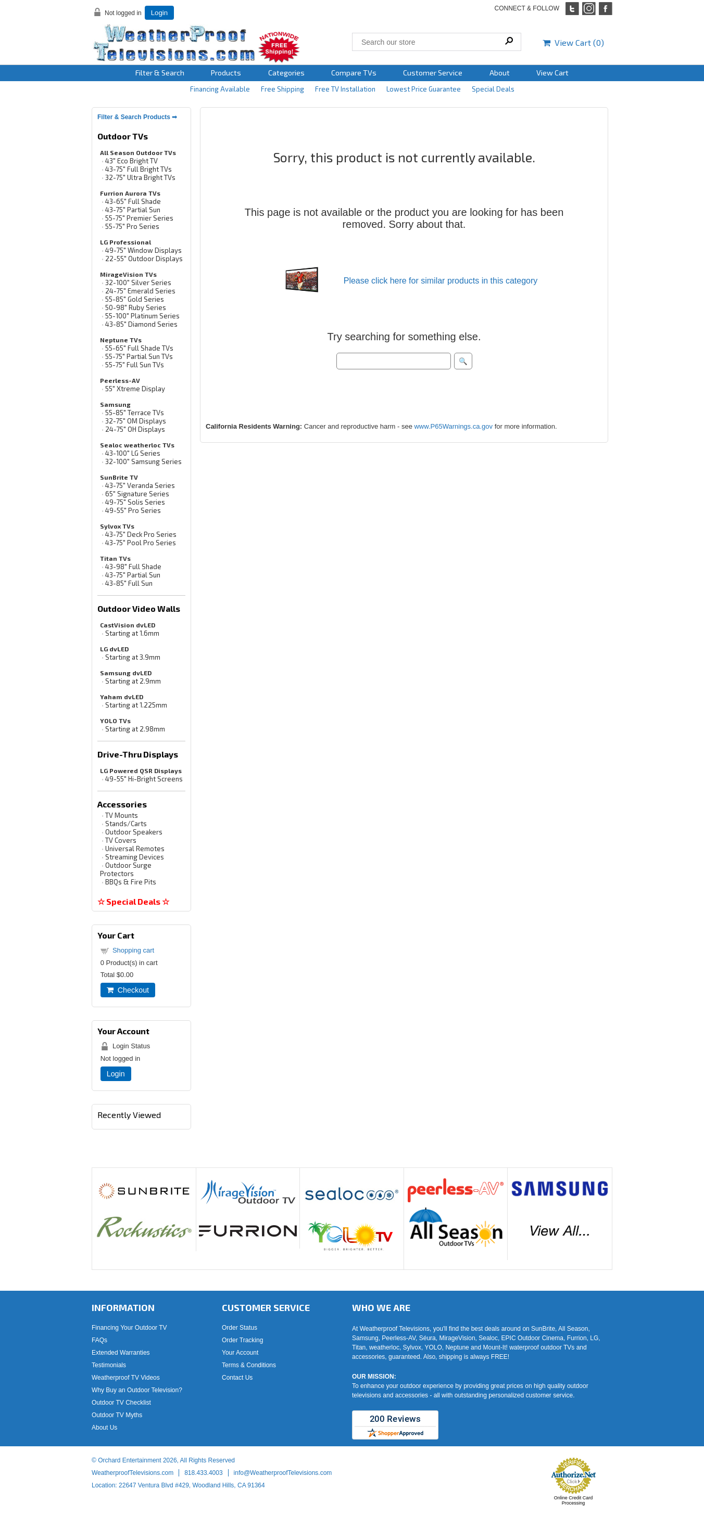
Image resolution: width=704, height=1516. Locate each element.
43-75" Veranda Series (140, 485)
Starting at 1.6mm (132, 633)
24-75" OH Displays (135, 429)
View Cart (552, 72)
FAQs (99, 1340)
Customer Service (432, 72)
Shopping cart (133, 950)
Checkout (128, 990)
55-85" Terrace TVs (134, 412)
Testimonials (109, 1365)
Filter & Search (159, 72)
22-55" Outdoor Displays (144, 258)
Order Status (239, 1327)
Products (226, 72)
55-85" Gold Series (134, 299)
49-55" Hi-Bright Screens (144, 779)
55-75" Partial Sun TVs (139, 356)
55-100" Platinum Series (142, 316)
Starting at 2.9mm (133, 681)
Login (159, 12)
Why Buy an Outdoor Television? (137, 1390)
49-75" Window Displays (143, 250)
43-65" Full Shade (133, 201)
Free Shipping (282, 89)
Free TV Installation (345, 89)
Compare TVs (353, 72)
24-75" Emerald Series (140, 291)
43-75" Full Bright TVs (138, 169)
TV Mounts (121, 815)
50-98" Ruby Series (135, 307)
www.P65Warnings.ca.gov (453, 426)
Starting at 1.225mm (136, 705)
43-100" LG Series (132, 453)
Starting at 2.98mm (135, 729)
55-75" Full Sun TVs (134, 365)
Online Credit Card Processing (573, 1500)
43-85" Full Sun (129, 583)
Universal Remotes (135, 848)
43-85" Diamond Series (141, 324)
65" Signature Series (137, 494)
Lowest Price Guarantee (423, 89)
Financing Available (220, 89)
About (499, 72)
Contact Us (237, 1377)
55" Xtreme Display (135, 388)
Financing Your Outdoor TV (129, 1327)
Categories (286, 72)
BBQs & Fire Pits (130, 882)
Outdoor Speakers (133, 832)
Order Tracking (242, 1340)
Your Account (240, 1352)
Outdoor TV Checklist (121, 1402)
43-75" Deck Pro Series (141, 534)
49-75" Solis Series (135, 502)
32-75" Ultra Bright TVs (140, 177)
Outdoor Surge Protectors (126, 869)
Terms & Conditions (249, 1365)
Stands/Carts (126, 823)
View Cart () (573, 42)
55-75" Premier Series (139, 218)
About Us (104, 1427)
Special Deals (493, 89)
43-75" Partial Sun (132, 209)
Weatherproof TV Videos (126, 1377)
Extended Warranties (121, 1352)
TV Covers (120, 840)
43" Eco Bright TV (131, 161)
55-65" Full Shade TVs (139, 348)
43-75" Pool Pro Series (140, 542)
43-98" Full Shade (133, 566)
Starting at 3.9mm (132, 657)
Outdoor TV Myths (117, 1415)
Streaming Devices (134, 857)
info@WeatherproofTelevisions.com (283, 1472)
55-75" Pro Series (132, 226)
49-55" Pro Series (133, 510)
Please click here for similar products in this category (441, 280)
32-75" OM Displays (135, 421)
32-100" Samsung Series (143, 461)
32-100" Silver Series (138, 282)
